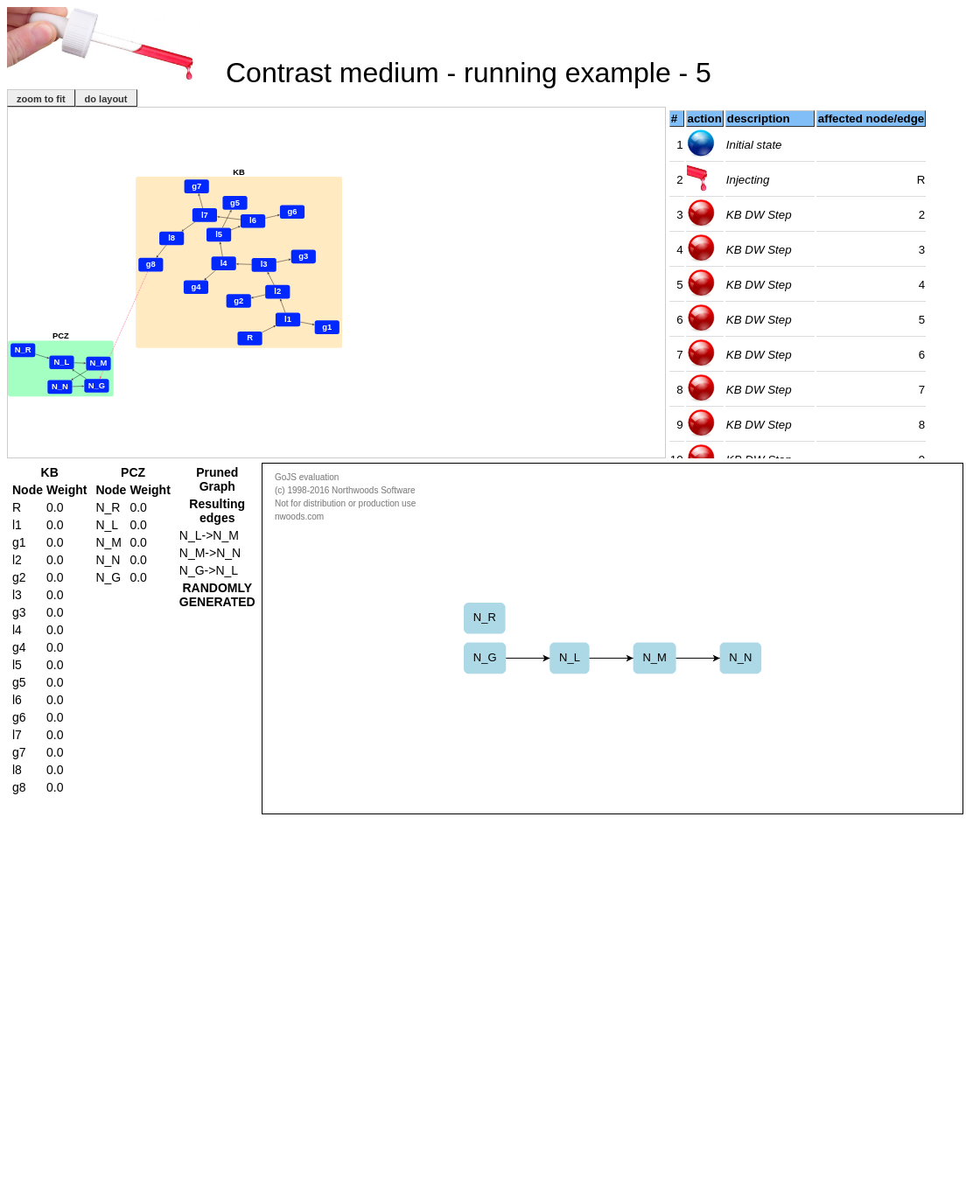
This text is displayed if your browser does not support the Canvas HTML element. (612, 638)
